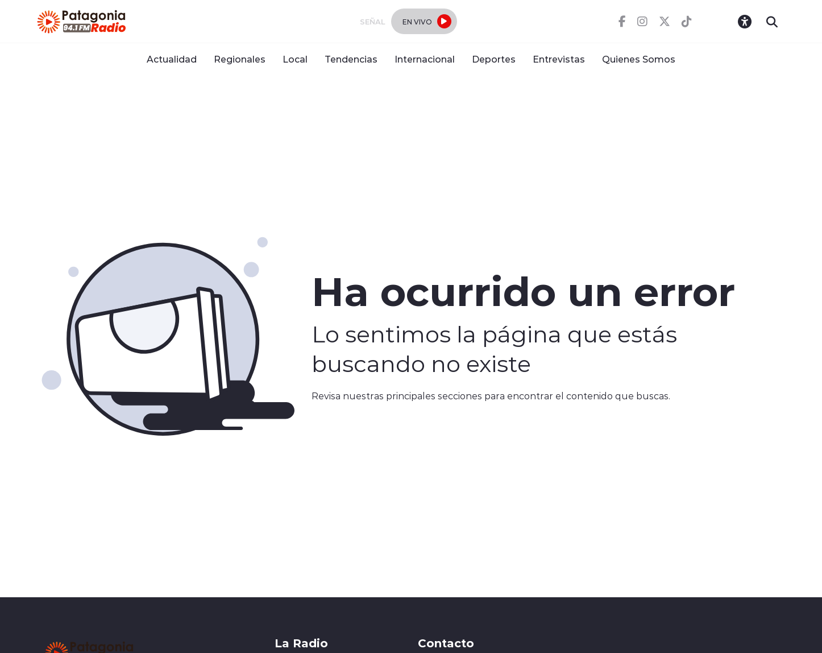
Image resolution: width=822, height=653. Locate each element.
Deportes (494, 59)
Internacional (425, 59)
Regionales (239, 59)
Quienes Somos (638, 59)
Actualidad (172, 59)
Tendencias (351, 59)
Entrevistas (559, 59)
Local (295, 59)
